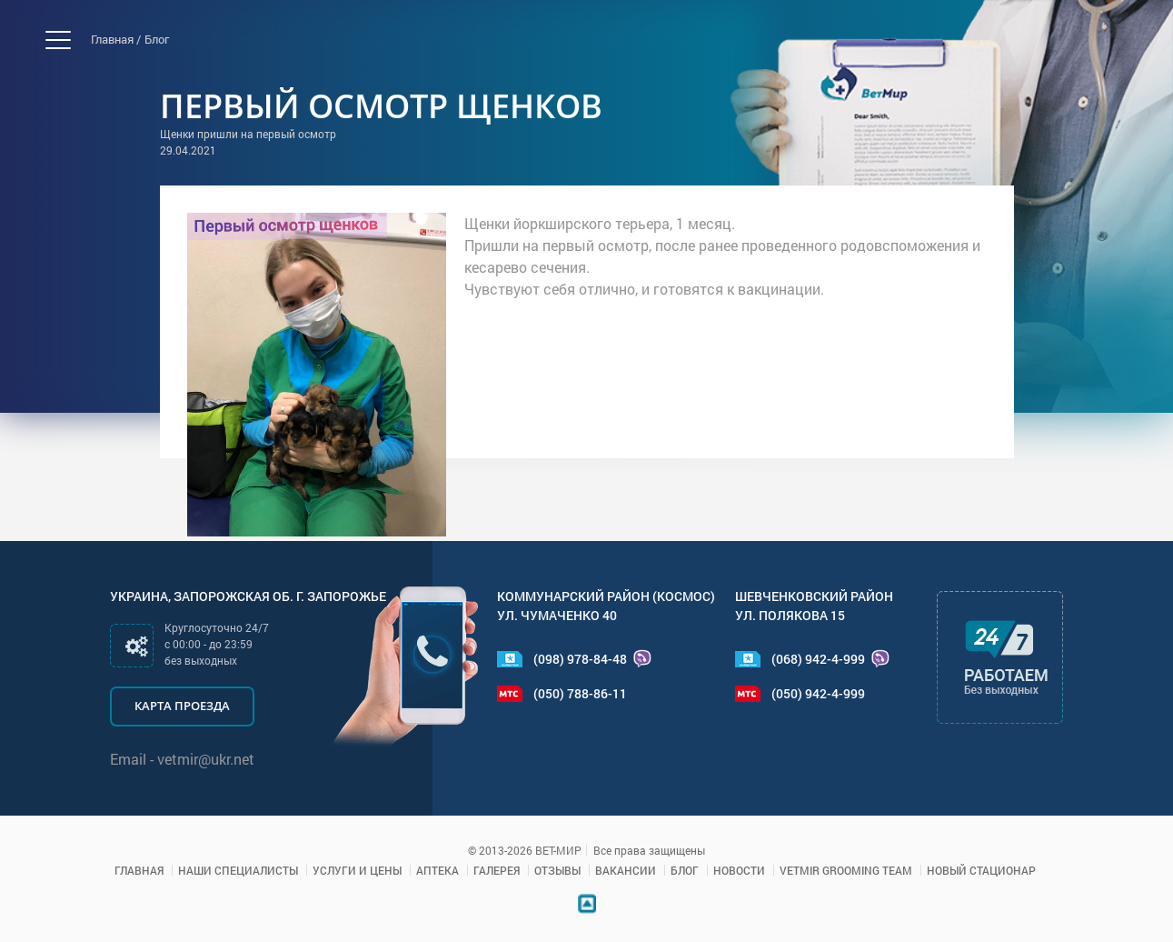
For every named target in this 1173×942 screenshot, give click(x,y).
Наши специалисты (238, 870)
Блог (156, 39)
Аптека (437, 870)
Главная (139, 870)
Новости (739, 870)
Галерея (496, 870)
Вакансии (625, 870)
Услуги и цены (357, 870)
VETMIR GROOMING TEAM (846, 870)
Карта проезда (182, 705)
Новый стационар (981, 870)
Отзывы (557, 870)
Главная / (116, 39)
